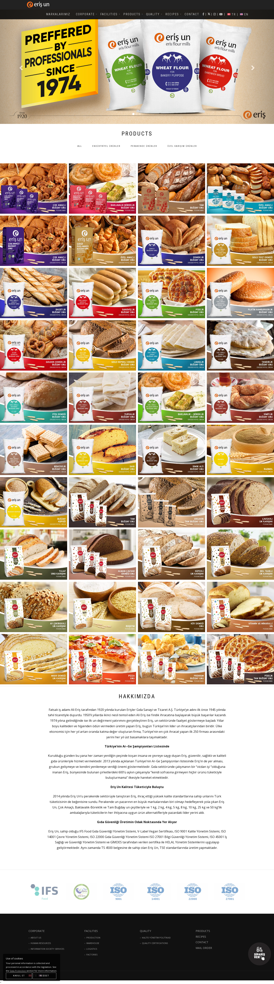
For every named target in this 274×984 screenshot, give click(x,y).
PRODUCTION (93, 937)
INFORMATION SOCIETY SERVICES (47, 948)
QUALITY (153, 14)
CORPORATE (85, 14)
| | (221, 14)
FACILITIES (109, 14)
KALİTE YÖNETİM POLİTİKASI (156, 937)
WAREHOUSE (92, 943)
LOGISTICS (91, 948)
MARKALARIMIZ (58, 14)
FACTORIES (91, 954)
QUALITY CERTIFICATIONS (155, 943)
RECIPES (172, 14)
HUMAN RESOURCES (41, 943)
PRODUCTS (131, 14)
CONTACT (192, 14)
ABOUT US (36, 937)
